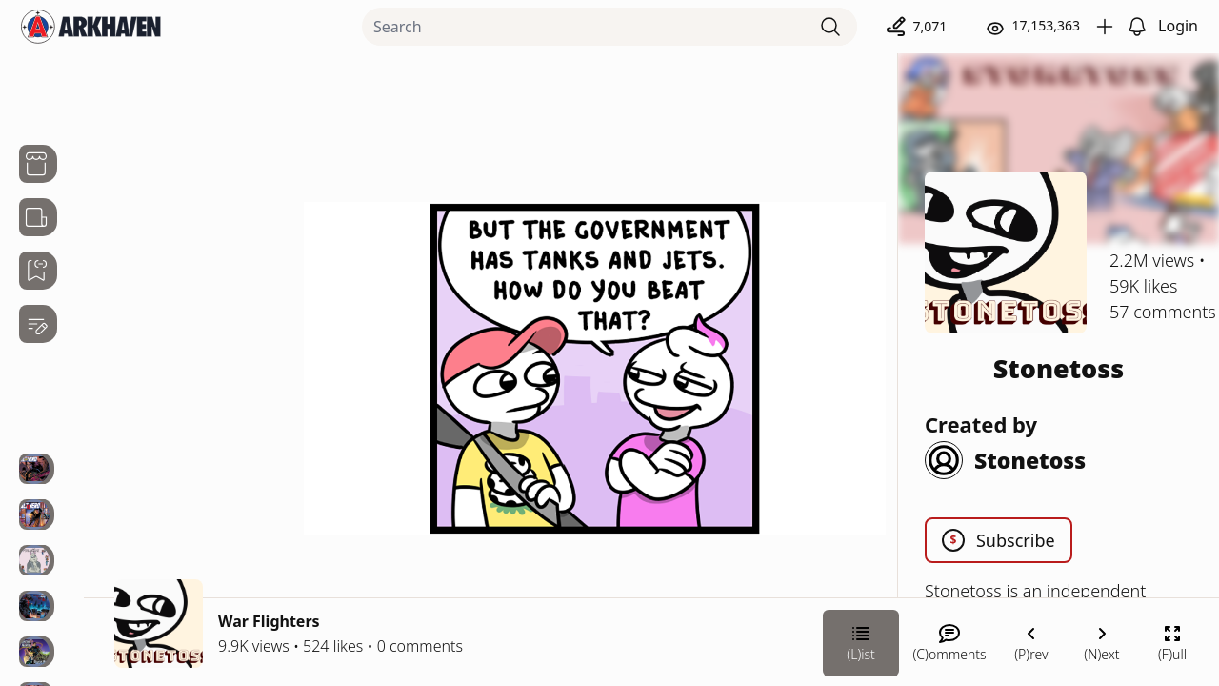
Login (1178, 25)
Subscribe (998, 540)
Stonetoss (1059, 368)
